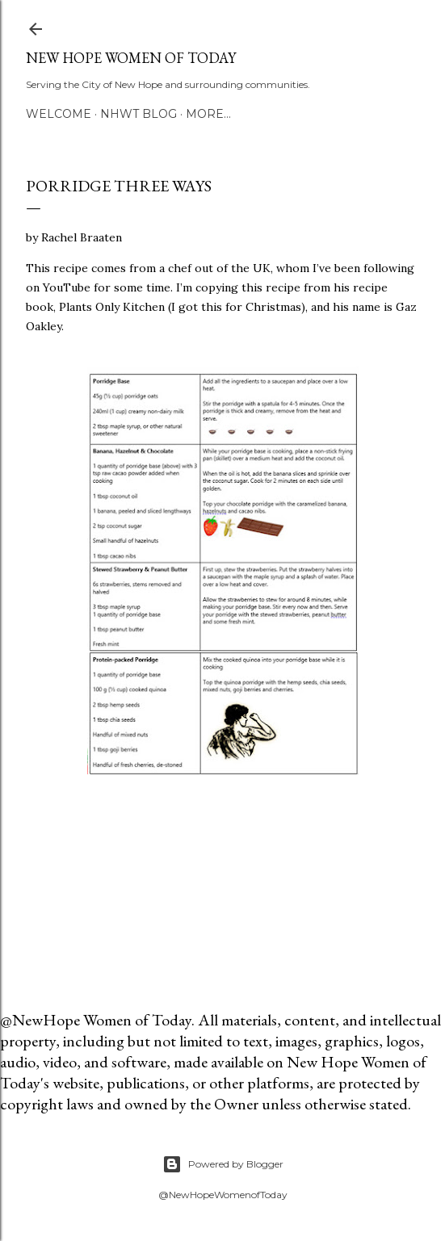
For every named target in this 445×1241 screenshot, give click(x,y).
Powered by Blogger (222, 1164)
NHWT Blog (138, 114)
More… (208, 114)
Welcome (58, 114)
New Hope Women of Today (131, 57)
